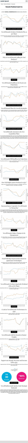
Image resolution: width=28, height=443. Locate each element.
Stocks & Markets (7, 3)
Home (2, 3)
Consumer (13, 3)
